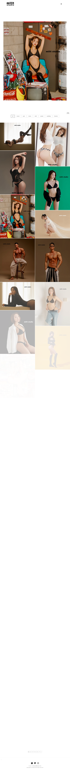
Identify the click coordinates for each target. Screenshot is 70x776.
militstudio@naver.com (36, 765)
